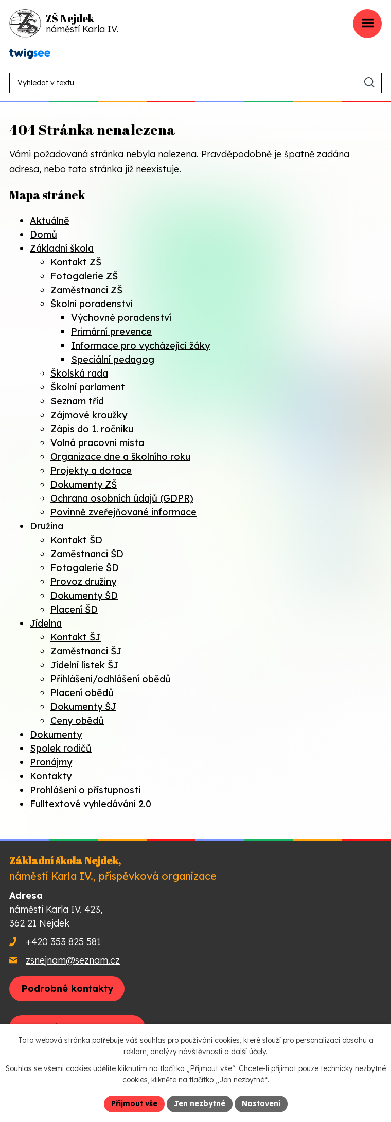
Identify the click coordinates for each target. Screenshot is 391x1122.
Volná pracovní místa (97, 443)
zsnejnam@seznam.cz (73, 960)
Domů (43, 234)
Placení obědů (82, 693)
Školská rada (79, 373)
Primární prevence (111, 331)
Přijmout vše (134, 1103)
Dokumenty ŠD (84, 595)
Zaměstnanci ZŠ (86, 290)
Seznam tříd (77, 401)
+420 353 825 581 (63, 942)
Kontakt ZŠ (75, 262)
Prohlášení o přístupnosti (85, 790)
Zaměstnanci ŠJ (86, 651)
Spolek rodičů (61, 748)
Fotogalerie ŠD (84, 568)
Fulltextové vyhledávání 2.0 (90, 804)
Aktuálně (49, 220)
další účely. (249, 1052)
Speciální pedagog (112, 359)
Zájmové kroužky (88, 415)
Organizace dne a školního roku (120, 456)
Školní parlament (87, 387)
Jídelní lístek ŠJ (84, 665)
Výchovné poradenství (121, 318)
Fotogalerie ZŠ (84, 276)
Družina (46, 526)
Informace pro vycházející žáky (140, 345)
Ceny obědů (77, 720)
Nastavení (261, 1103)
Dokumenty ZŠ (83, 484)
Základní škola (62, 248)
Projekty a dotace (91, 470)
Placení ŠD (74, 609)
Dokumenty (56, 734)
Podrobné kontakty (67, 988)
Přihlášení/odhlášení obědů (110, 679)
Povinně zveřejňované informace (123, 512)
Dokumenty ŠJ (83, 707)
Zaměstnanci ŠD (86, 554)
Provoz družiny (83, 581)
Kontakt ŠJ (75, 637)
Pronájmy (51, 762)
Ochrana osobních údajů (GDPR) (121, 498)
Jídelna (46, 623)
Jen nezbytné (199, 1103)
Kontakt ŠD (76, 540)
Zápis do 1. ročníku (91, 429)
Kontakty (51, 776)
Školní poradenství (91, 304)
